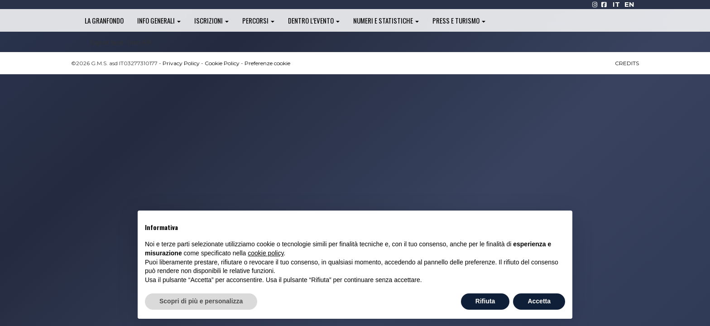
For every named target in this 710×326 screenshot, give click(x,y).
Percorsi (258, 20)
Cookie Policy (222, 63)
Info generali (159, 20)
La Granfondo (104, 20)
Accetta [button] (539, 301)
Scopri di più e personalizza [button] (201, 301)
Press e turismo (458, 20)
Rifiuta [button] (485, 301)
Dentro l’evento (314, 20)
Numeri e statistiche (386, 20)
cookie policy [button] (265, 253)
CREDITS (627, 63)
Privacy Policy (181, 63)
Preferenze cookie (267, 63)
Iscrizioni (211, 20)
